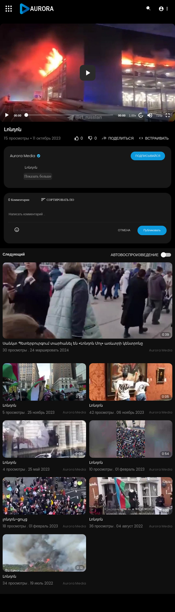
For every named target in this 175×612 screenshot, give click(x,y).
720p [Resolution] (159, 115)
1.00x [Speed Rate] (132, 115)
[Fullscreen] (167, 115)
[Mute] (149, 115)
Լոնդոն (9, 405)
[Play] (6, 115)
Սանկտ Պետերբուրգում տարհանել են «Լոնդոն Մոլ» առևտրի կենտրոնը (73, 343)
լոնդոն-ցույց (15, 519)
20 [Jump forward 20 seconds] (141, 115)
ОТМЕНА (124, 230)
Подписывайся (147, 156)
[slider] (69, 114)
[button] (163, 8)
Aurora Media (25, 155)
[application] (87, 73)
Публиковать (152, 230)
